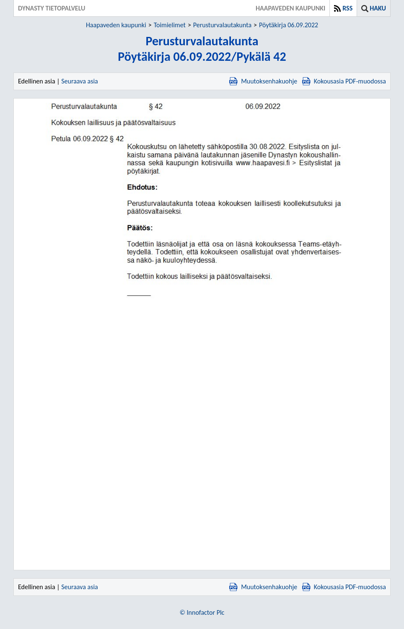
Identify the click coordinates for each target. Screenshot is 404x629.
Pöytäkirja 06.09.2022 (288, 25)
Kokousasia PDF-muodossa (344, 81)
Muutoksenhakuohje (263, 81)
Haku (378, 8)
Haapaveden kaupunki (116, 25)
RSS (347, 8)
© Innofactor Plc (202, 612)
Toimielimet (170, 25)
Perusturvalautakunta (222, 25)
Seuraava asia (79, 81)
